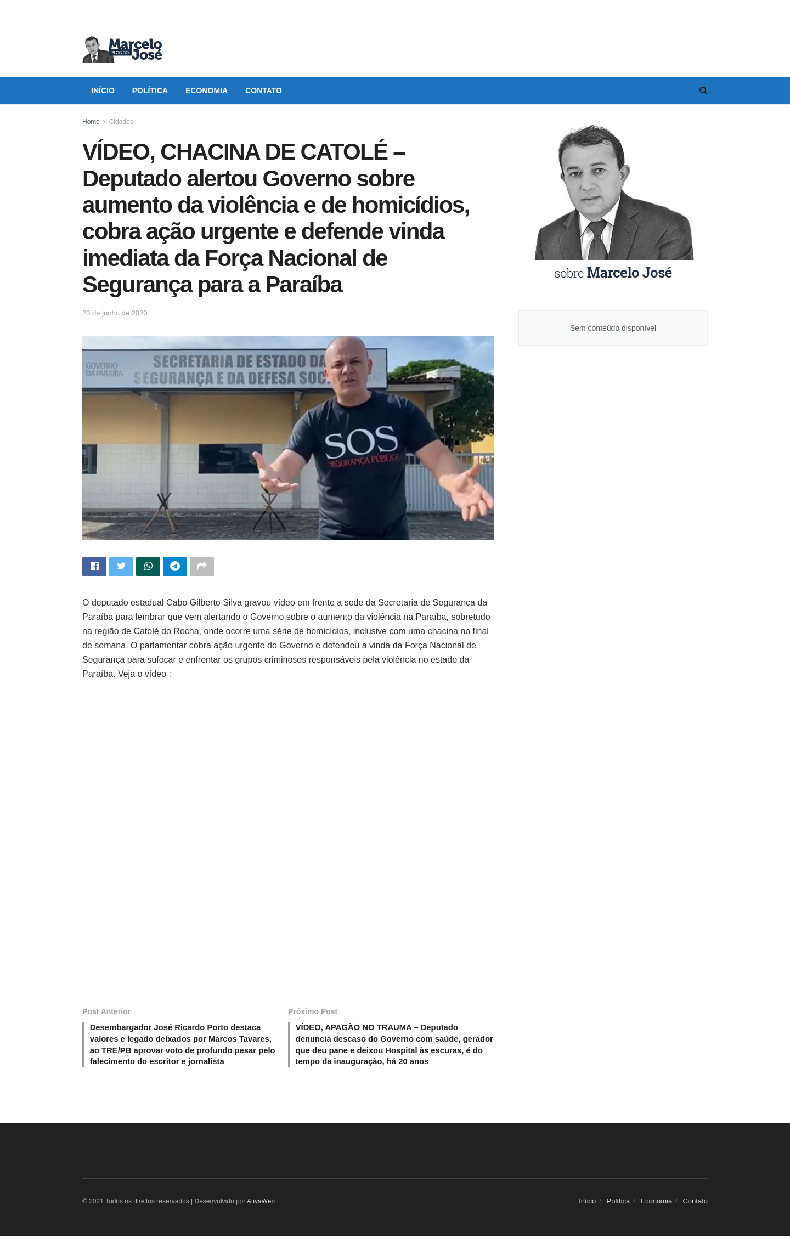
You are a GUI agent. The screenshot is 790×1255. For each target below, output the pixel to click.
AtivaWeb (261, 1220)
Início (103, 90)
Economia (206, 90)
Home (91, 122)
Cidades (121, 122)
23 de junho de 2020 (115, 313)
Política (150, 90)
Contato (263, 90)
